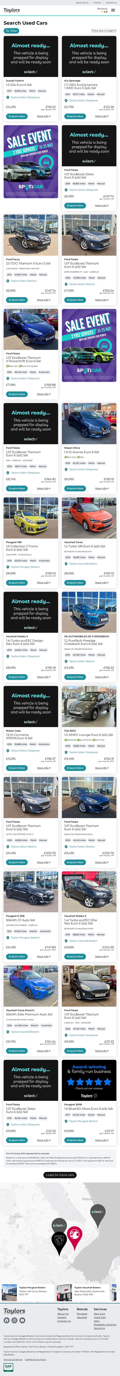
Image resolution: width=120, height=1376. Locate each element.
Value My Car (82, 2)
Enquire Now (17, 116)
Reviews (102, 10)
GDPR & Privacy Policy (35, 1359)
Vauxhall (82, 1317)
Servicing (99, 1328)
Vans (97, 1321)
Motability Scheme (105, 1324)
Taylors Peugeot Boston (25, 566)
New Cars (99, 1313)
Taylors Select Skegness (25, 97)
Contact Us (111, 2)
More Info (44, 116)
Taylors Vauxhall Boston (83, 563)
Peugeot (82, 1313)
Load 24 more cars (60, 1175)
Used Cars (100, 1317)
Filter (11, 31)
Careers (61, 1317)
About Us (63, 1313)
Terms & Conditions (13, 1359)
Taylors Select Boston (24, 280)
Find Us (97, 2)
